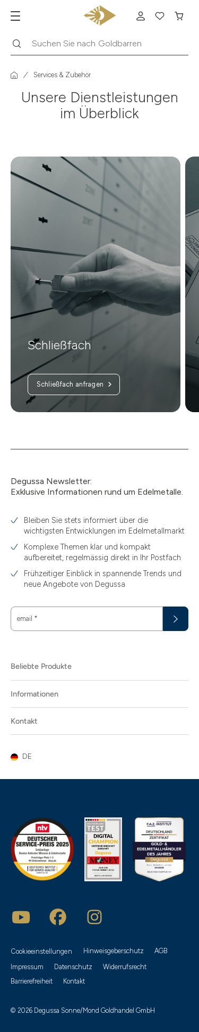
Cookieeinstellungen (41, 951)
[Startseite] (14, 75)
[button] (99, 756)
